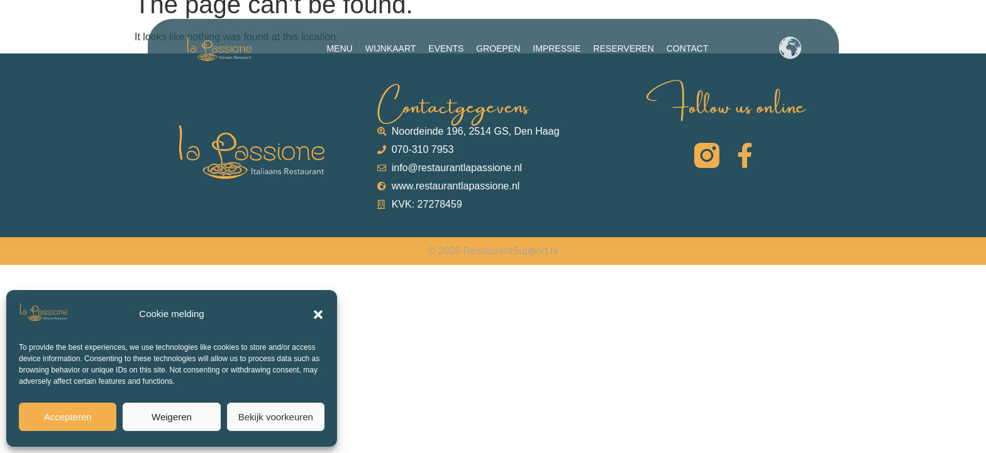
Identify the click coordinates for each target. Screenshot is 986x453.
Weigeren (172, 416)
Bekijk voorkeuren (275, 416)
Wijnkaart (390, 48)
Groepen (498, 48)
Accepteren (68, 416)
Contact (688, 48)
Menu (339, 48)
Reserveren (624, 48)
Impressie (556, 48)
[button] (318, 314)
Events (445, 48)
